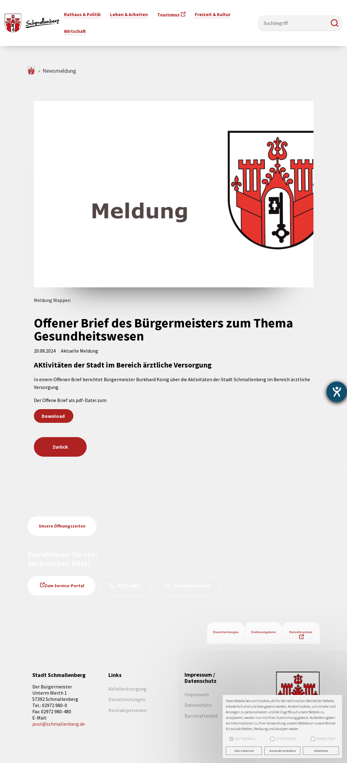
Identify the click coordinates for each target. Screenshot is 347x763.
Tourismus (168, 15)
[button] (334, 23)
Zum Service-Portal (64, 585)
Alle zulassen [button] (244, 751)
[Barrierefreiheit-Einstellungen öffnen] (336, 392)
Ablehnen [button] (321, 751)
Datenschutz (198, 705)
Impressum (197, 694)
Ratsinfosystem (301, 632)
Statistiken (283, 738)
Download (54, 416)
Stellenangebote (263, 632)
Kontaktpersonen (191, 585)
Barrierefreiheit (201, 716)
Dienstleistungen (226, 632)
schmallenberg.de (31, 70)
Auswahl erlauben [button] (282, 751)
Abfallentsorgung (127, 689)
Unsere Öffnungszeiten (62, 526)
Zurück (60, 447)
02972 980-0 (129, 585)
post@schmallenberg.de (58, 724)
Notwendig (242, 738)
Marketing (323, 738)
